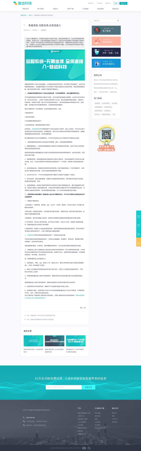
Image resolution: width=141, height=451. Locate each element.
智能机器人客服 (82, 419)
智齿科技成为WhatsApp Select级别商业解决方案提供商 (111, 84)
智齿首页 (91, 3)
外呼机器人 (107, 110)
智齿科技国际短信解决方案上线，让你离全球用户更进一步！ (113, 88)
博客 (113, 416)
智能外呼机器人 (106, 114)
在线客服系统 (36, 129)
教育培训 (97, 416)
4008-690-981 (30, 417)
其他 (30, 15)
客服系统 (43, 30)
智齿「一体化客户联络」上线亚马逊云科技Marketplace (111, 92)
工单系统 (80, 425)
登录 (116, 3)
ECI (114, 114)
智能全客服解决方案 (84, 413)
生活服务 (97, 425)
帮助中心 (108, 3)
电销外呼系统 (108, 107)
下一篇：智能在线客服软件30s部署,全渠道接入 (39, 319)
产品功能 (99, 3)
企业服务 (97, 422)
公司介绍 (115, 419)
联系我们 (115, 422)
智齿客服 (97, 103)
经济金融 (97, 413)
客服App (80, 431)
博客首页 (23, 15)
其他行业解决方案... (101, 428)
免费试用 (88, 387)
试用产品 (123, 3)
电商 (96, 419)
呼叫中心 (97, 114)
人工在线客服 (82, 422)
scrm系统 (114, 103)
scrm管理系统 (105, 103)
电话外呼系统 (98, 110)
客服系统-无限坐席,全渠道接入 (43, 15)
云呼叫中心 (81, 416)
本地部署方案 (82, 434)
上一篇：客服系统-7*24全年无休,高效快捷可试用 (40, 315)
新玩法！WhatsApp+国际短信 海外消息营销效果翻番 (110, 80)
